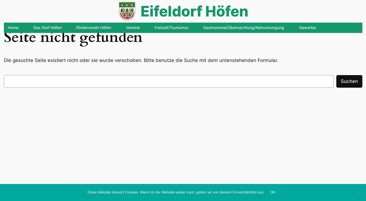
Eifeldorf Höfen (194, 11)
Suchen (349, 81)
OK (273, 192)
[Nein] (359, 192)
